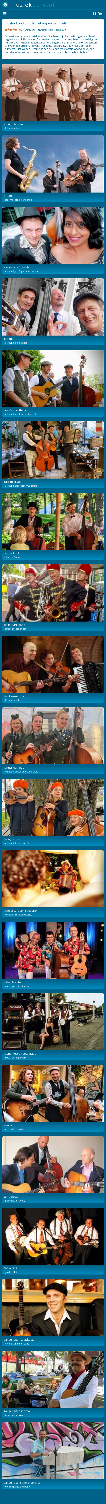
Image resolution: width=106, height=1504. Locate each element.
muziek (32, 5)
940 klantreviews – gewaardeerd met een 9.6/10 (43, 29)
